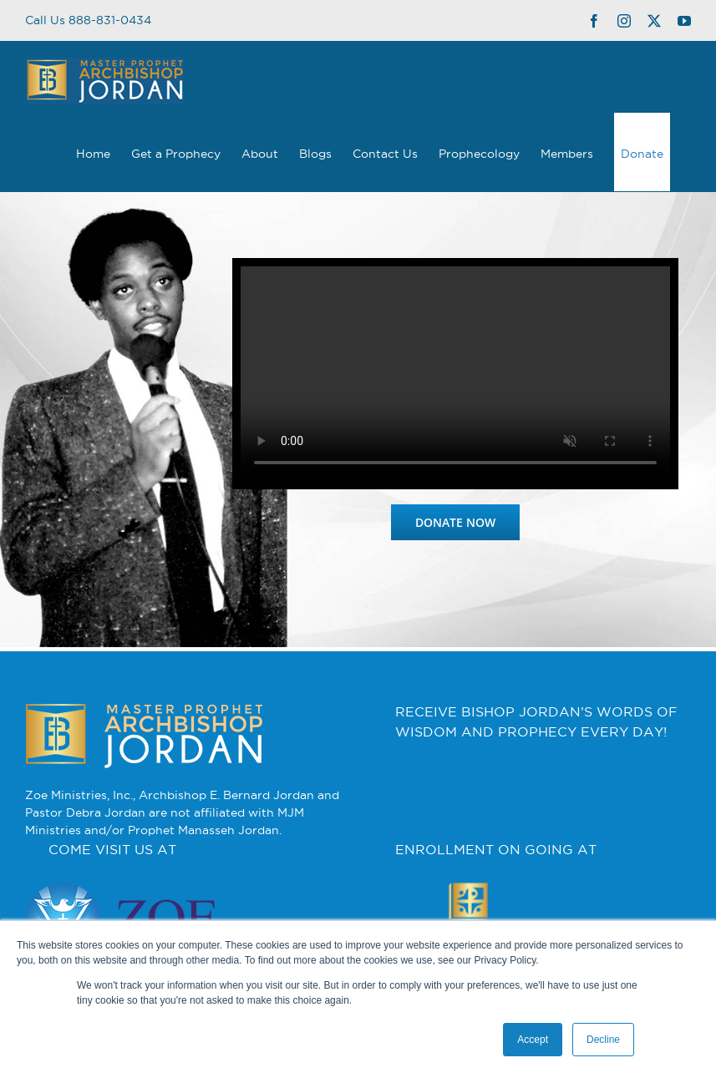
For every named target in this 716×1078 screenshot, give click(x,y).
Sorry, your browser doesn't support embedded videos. (455, 373)
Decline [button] (603, 1039)
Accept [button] (532, 1039)
